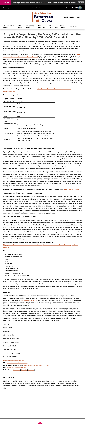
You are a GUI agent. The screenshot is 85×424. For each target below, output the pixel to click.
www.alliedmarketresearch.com (17, 363)
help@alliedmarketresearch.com (13, 360)
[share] (80, 27)
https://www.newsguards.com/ (17, 367)
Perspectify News (30, 26)
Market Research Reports (29, 300)
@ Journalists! (53, 26)
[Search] (76, 27)
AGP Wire (20, 26)
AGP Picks (5, 2)
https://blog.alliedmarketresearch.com (36, 365)
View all (81, 2)
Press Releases (41, 26)
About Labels (62, 26)
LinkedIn (24, 370)
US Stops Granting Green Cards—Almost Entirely (24, 3)
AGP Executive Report (8, 26)
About (72, 27)
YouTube (31, 370)
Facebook (16, 370)
